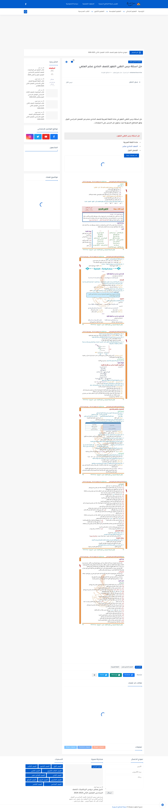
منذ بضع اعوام (97, 787)
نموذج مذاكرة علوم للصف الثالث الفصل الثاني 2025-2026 (107, 52)
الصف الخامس (56, 780)
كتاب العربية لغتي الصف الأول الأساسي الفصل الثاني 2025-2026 (35, 117)
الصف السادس (56, 784)
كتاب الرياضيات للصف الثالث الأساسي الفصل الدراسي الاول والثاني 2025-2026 (35, 95)
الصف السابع (31, 780)
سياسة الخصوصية (72, 4)
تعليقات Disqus (70, 747)
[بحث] (25, 11)
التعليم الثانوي (99, 11)
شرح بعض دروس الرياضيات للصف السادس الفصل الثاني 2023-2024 (87, 791)
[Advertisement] (84, 32)
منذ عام (40, 68)
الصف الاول (57, 766)
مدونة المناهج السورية (119, 807)
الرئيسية (141, 11)
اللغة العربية (115, 667)
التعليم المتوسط (115, 11)
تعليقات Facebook (84, 747)
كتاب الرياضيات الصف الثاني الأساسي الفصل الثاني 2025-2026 (35, 106)
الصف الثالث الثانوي (54, 771)
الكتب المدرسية (83, 11)
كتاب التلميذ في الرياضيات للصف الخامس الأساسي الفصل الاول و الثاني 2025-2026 (35, 72)
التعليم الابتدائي (131, 11)
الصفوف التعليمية (88, 4)
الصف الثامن (35, 771)
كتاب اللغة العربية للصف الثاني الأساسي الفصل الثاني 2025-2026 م (35, 83)
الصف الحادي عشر (135, 62)
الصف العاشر (37, 784)
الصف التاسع (44, 766)
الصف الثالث (32, 766)
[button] (129, 675)
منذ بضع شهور (38, 79)
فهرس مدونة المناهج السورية (108, 4)
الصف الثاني (57, 775)
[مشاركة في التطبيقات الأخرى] (94, 675)
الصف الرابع (43, 780)
